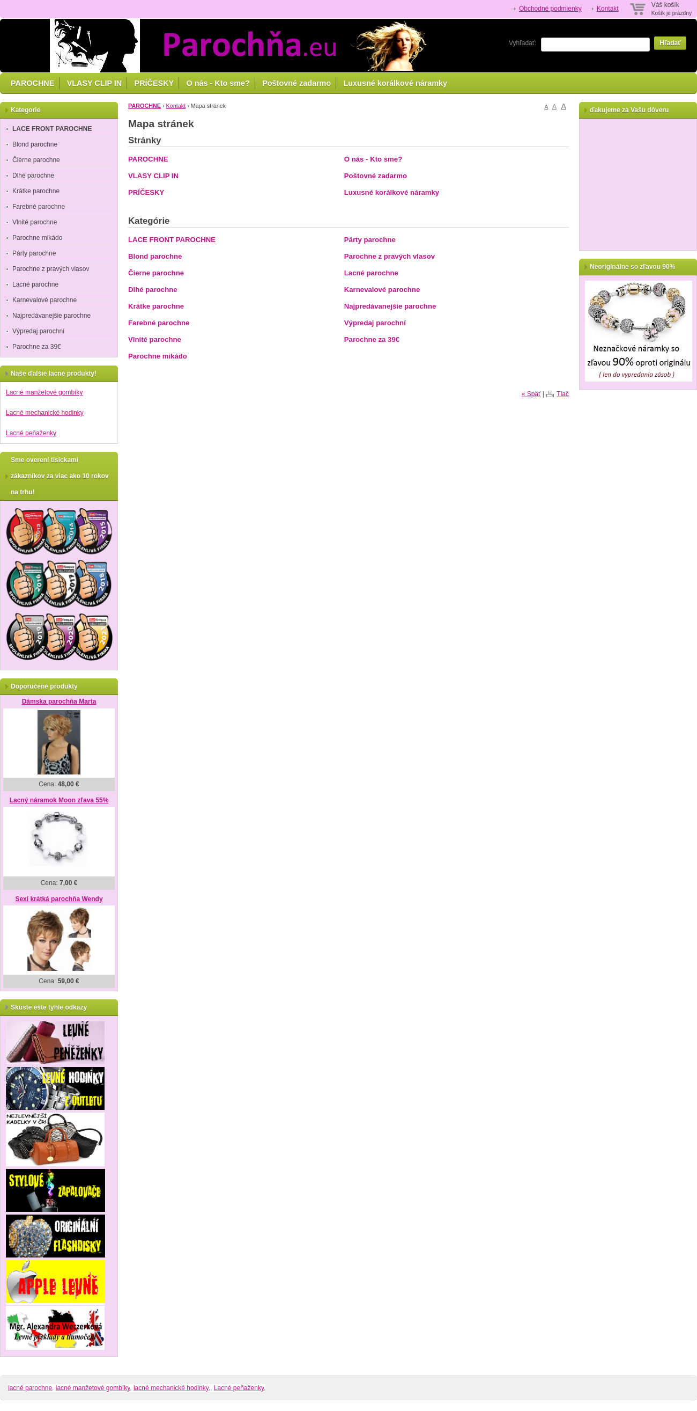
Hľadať (670, 43)
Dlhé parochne (152, 290)
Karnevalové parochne (382, 290)
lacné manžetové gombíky (93, 1388)
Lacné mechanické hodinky (45, 412)
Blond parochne (155, 256)
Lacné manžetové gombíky (44, 392)
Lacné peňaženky (31, 433)
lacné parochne (30, 1388)
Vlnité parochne (154, 339)
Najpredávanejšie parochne (390, 306)
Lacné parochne (371, 273)
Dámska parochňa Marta (59, 701)
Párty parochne (370, 240)
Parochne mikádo (157, 356)
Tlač (563, 394)
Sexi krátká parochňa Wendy (58, 899)
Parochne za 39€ (371, 339)
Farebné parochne (158, 323)
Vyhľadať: (523, 43)
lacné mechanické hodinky (171, 1388)
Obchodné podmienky (550, 8)
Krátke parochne (156, 306)
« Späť (531, 394)
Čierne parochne (156, 273)
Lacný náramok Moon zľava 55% (59, 800)
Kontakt (608, 8)
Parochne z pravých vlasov (389, 256)
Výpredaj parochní (375, 323)
